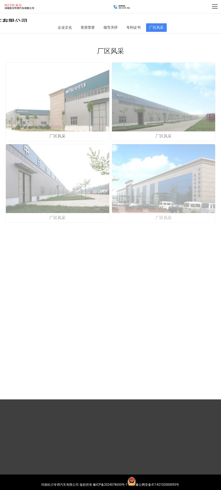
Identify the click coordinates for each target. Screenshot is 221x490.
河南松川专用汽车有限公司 (60, 484)
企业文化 (65, 27)
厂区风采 (156, 27)
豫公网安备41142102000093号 (153, 484)
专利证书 (133, 27)
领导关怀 (110, 27)
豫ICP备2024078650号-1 (110, 484)
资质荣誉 (88, 27)
